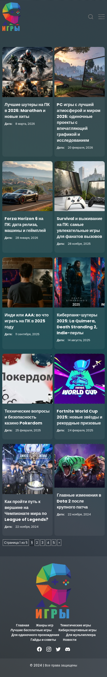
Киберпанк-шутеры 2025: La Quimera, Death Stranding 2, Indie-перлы (77, 324)
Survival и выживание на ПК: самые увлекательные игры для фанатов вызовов (79, 227)
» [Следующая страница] (59, 542)
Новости (69, 639)
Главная (22, 625)
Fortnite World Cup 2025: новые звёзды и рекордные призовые (79, 417)
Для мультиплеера (81, 635)
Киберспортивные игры (78, 630)
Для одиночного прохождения (35, 635)
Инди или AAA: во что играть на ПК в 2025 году (27, 321)
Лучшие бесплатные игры (31, 630)
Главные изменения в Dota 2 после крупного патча (79, 501)
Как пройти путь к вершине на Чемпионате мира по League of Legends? (26, 510)
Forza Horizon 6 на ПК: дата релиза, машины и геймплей (25, 224)
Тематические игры (75, 625)
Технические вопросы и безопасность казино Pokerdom (27, 417)
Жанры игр (45, 625)
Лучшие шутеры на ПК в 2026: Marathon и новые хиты (27, 110)
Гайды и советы (43, 639)
